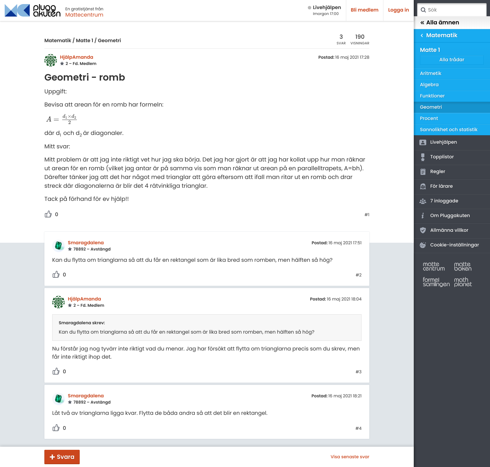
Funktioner (432, 96)
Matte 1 (84, 40)
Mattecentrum (84, 14)
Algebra (429, 85)
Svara (65, 457)
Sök (423, 10)
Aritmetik (430, 73)
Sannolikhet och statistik (449, 130)
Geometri (109, 40)
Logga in (398, 10)
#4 (358, 428)
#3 (359, 372)
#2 (359, 275)
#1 (366, 215)
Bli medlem (365, 10)
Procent (429, 118)
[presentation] (62, 120)
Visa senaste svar (350, 457)
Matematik (57, 40)
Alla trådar (451, 60)
